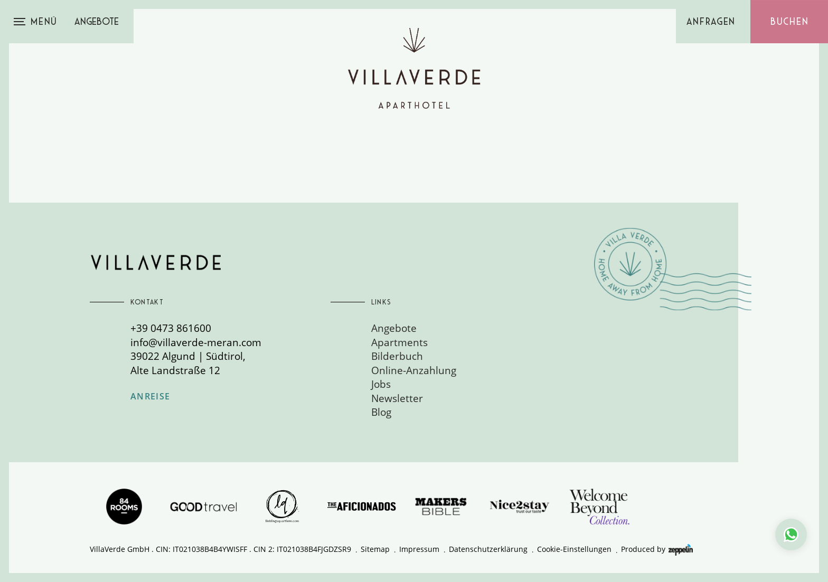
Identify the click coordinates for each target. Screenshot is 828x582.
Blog (381, 412)
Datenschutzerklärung (488, 549)
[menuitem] (471, 328)
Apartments (399, 342)
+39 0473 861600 (170, 328)
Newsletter (397, 398)
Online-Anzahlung (413, 370)
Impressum (419, 549)
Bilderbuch (397, 356)
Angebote (96, 21)
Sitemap (375, 549)
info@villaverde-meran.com (195, 342)
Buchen (789, 21)
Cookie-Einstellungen (574, 549)
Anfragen (711, 21)
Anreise (150, 397)
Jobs (381, 384)
